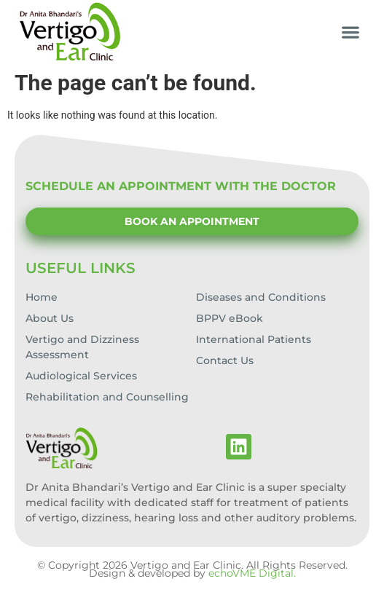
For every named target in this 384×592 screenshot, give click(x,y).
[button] (351, 31)
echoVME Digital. (252, 573)
